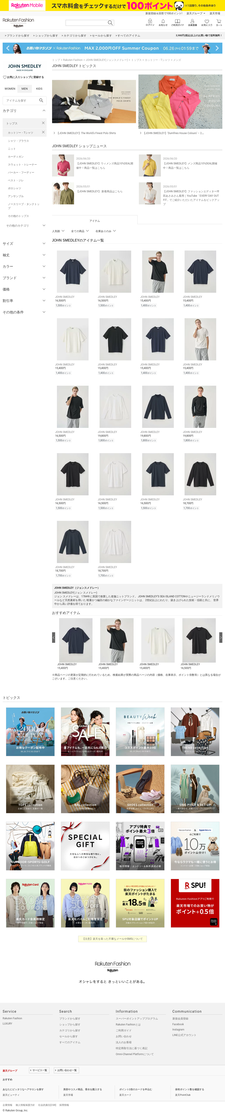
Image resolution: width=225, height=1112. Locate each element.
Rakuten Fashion (73, 60)
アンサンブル (16, 196)
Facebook (178, 1021)
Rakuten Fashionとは (128, 1021)
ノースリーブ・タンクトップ (24, 206)
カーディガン (16, 156)
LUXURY (7, 1020)
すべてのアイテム (69, 1039)
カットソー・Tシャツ (20, 132)
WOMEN (10, 88)
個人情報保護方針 (25, 1101)
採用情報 (64, 1101)
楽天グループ (194, 13)
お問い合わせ (124, 1033)
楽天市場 (215, 13)
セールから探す (68, 1033)
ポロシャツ (14, 188)
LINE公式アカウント (184, 1031)
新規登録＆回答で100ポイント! (163, 13)
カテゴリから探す (69, 1027)
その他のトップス (18, 216)
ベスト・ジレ (16, 180)
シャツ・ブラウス (18, 140)
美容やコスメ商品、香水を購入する (82, 1086)
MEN (25, 88)
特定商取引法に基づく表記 (131, 1045)
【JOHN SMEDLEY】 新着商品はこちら (99, 191)
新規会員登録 (180, 1015)
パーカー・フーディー (21, 172)
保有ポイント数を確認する (189, 1086)
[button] (75, 641)
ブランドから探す (69, 1015)
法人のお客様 (124, 1039)
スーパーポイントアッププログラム (137, 1015)
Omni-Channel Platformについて (135, 1050)
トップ (56, 60)
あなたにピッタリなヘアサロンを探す (23, 1086)
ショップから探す (69, 1021)
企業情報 (7, 1101)
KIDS (39, 88)
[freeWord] (25, 100)
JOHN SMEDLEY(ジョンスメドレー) (107, 60)
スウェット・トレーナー (22, 164)
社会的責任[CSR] (47, 1101)
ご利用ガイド (124, 1027)
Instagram (178, 1026)
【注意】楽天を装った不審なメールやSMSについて (112, 935)
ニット (12, 148)
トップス (12, 123)
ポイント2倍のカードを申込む (135, 1086)
